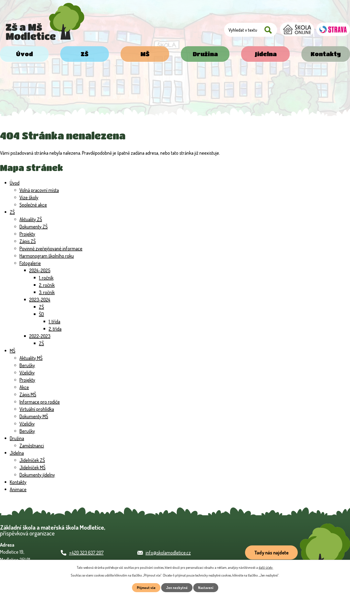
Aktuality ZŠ (30, 219)
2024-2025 (39, 270)
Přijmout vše (146, 588)
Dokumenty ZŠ (33, 226)
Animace (18, 489)
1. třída (54, 321)
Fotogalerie (30, 263)
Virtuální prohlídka (36, 409)
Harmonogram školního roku (46, 256)
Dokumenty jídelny (37, 474)
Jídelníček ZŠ (32, 460)
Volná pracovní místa (39, 190)
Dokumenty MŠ (33, 416)
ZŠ (84, 54)
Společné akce (33, 204)
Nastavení (205, 588)
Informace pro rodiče (39, 401)
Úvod (24, 54)
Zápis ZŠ (27, 241)
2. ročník (47, 285)
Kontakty (326, 54)
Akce (24, 387)
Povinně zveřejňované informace (50, 248)
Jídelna (265, 54)
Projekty (27, 234)
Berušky (27, 365)
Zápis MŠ (27, 394)
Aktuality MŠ (31, 358)
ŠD (41, 314)
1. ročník (46, 277)
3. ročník (47, 292)
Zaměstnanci (31, 445)
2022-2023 (39, 336)
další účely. (266, 567)
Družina (205, 54)
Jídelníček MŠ (32, 467)
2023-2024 (39, 299)
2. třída (55, 329)
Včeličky (27, 372)
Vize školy (28, 197)
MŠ (144, 54)
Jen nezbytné (177, 588)
